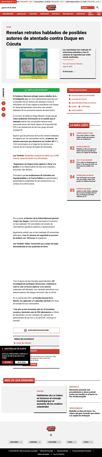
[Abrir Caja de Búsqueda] (97, 7)
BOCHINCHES (68, 14)
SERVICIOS (81, 14)
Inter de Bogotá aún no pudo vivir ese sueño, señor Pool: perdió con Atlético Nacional (85, 179)
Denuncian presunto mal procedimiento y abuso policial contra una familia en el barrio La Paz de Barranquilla (83, 393)
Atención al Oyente (62, 451)
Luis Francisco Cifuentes (74, 64)
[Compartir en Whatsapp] (3, 115)
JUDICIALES (21, 14)
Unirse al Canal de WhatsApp (36, 90)
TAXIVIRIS (33, 14)
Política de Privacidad (46, 451)
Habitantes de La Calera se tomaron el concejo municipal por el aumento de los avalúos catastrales (50, 401)
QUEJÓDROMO (7, 14)
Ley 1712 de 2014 (58, 454)
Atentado (26, 343)
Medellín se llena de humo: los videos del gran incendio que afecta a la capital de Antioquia (86, 150)
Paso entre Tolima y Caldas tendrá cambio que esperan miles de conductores (85, 137)
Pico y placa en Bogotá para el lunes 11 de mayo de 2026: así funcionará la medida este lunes (86, 165)
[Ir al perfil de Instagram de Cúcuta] (51, 435)
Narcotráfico (77, 110)
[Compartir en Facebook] (3, 103)
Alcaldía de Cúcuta (79, 99)
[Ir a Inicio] (51, 7)
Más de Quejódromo (19, 380)
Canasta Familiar (6, 1)
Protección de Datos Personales (81, 451)
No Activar (21, 362)
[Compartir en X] (3, 109)
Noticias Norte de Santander (83, 95)
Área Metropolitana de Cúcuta (84, 103)
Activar (7, 362)
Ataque (17, 343)
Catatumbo (85, 107)
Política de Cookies (43, 454)
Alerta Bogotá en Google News (36, 330)
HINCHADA (44, 14)
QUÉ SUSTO (90, 14)
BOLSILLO (55, 14)
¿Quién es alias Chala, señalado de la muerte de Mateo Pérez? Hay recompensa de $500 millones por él (87, 193)
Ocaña (74, 107)
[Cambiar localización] (87, 7)
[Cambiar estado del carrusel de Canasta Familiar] (15, 1)
